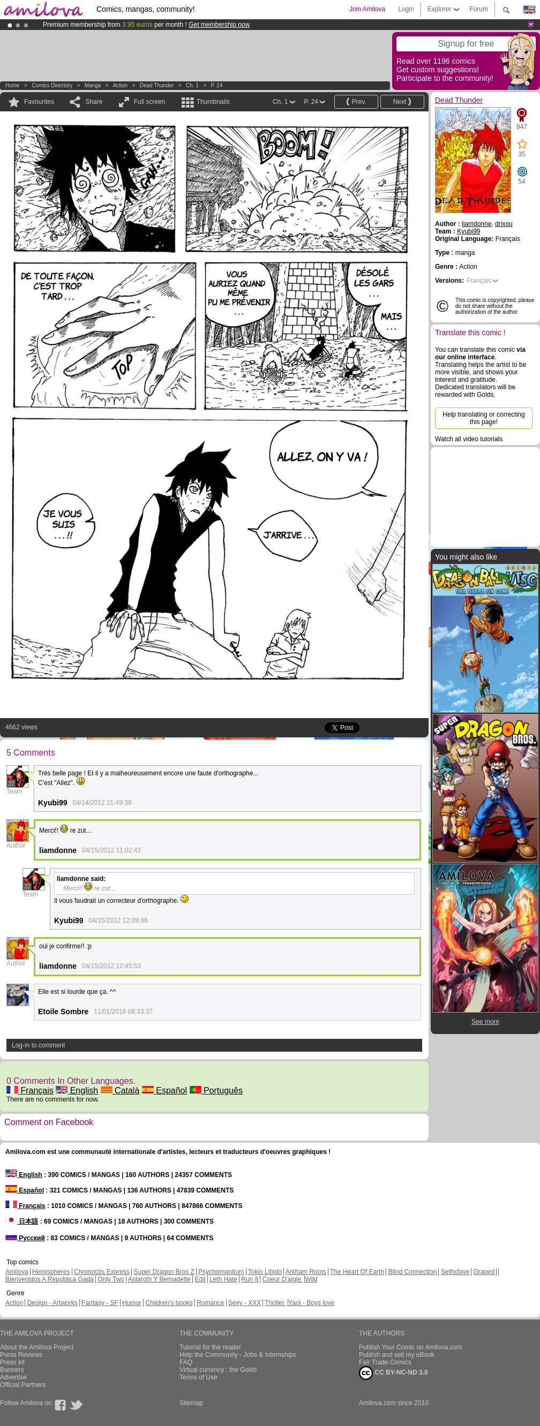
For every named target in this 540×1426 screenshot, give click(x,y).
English (77, 1090)
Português (216, 1090)
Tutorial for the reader (210, 1347)
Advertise (13, 1377)
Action (120, 85)
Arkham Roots (306, 1272)
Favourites (39, 101)
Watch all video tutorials (468, 439)
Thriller (275, 1303)
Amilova (16, 1272)
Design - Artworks (52, 1303)
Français (30, 1090)
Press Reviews (21, 1355)
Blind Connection (412, 1272)
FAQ (185, 1362)
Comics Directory (52, 85)
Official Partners (23, 1385)
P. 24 (216, 85)
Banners (12, 1370)
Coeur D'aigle (282, 1279)
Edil (200, 1279)
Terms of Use (198, 1377)
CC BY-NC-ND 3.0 (393, 1373)
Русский (25, 1238)
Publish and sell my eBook (396, 1355)
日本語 (21, 1221)
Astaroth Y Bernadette (159, 1279)
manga (93, 85)
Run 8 (249, 1279)
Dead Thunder (157, 85)
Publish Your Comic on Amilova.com (410, 1347)
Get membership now (219, 24)
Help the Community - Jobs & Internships (237, 1355)
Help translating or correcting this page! (483, 418)
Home (12, 85)
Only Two (111, 1279)
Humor (131, 1303)
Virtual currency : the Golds (218, 1370)
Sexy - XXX (244, 1303)
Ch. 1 (192, 85)
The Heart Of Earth (357, 1272)
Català (120, 1090)
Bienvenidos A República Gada (49, 1279)
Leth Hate (223, 1279)
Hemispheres (51, 1272)
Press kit (12, 1362)
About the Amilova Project (36, 1347)
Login (406, 9)
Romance (210, 1303)
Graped (483, 1272)
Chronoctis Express (102, 1272)
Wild (311, 1279)
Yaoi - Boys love (311, 1303)
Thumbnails (213, 101)
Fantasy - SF (99, 1303)
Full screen (150, 101)
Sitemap (191, 1403)
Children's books (168, 1303)
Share (93, 101)
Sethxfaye (455, 1272)
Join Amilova (367, 9)
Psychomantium (221, 1272)
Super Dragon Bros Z (163, 1272)
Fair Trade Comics (385, 1362)
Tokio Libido (265, 1272)
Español (164, 1090)
